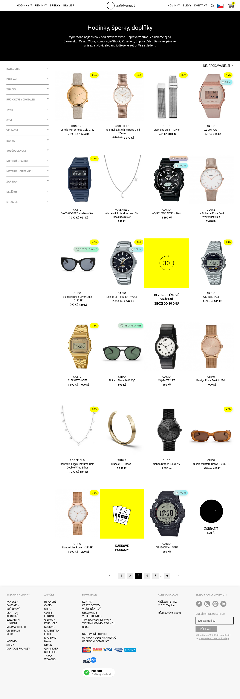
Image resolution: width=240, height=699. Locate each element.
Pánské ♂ (12, 601)
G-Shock (49, 619)
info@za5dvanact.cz (169, 612)
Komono (49, 627)
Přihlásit (206, 628)
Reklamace (89, 612)
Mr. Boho (50, 637)
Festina (49, 616)
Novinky (11, 641)
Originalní (13, 630)
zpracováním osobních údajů (214, 638)
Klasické (12, 616)
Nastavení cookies (94, 634)
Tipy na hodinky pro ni (97, 619)
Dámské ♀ (12, 605)
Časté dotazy (91, 605)
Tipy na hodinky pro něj (98, 623)
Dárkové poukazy (18, 648)
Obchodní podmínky (95, 641)
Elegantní (13, 619)
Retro (10, 634)
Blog (85, 627)
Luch (47, 634)
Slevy (10, 645)
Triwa (48, 655)
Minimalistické (16, 627)
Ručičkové (13, 609)
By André (50, 601)
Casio (48, 605)
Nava (47, 641)
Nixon (48, 645)
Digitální (12, 612)
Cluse (48, 612)
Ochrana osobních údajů (99, 637)
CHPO (47, 609)
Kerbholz (50, 623)
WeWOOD (50, 659)
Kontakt (87, 601)
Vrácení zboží (91, 609)
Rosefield (50, 652)
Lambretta (51, 630)
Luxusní (11, 623)
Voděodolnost (92, 616)
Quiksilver (51, 648)
